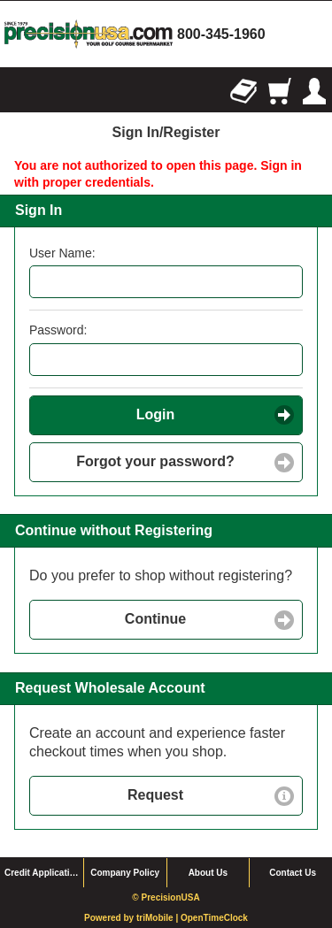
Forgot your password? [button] (155, 461)
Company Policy (124, 873)
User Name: (62, 253)
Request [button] (155, 794)
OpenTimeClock (214, 918)
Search (53, 91)
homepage (88, 34)
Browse (17, 91)
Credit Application (42, 873)
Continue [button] (155, 618)
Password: (58, 330)
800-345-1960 (221, 34)
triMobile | (158, 918)
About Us (208, 873)
